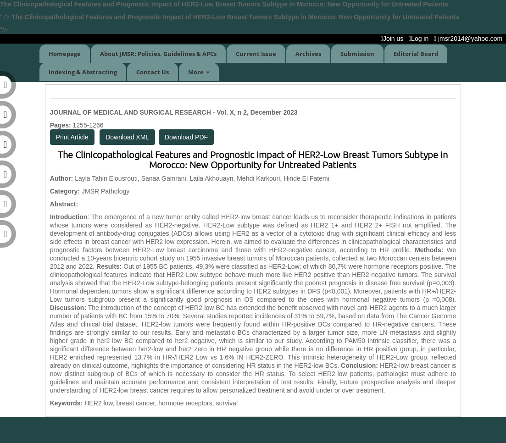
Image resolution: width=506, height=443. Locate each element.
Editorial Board (416, 54)
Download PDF (186, 137)
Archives (308, 54)
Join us (394, 38)
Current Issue (256, 54)
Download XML (127, 137)
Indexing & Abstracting (83, 72)
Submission (357, 54)
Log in (420, 38)
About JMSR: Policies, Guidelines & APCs (158, 54)
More (199, 72)
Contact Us (152, 72)
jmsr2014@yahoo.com (470, 38)
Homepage (65, 54)
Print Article (72, 137)
